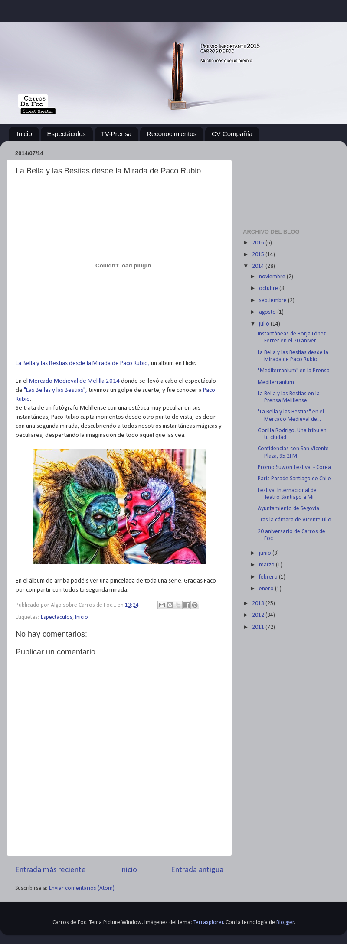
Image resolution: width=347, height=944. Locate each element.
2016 (258, 243)
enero (267, 589)
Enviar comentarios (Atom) (82, 888)
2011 (258, 627)
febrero (269, 577)
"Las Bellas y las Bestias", (55, 390)
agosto (268, 312)
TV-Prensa (116, 133)
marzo (267, 565)
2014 (258, 266)
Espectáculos (66, 133)
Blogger (285, 922)
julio (265, 324)
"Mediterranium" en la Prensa (294, 371)
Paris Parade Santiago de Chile (294, 479)
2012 (258, 615)
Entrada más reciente (50, 870)
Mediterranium (276, 382)
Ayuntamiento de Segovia (288, 508)
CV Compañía (232, 133)
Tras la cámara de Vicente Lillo (294, 520)
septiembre (273, 300)
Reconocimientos (171, 133)
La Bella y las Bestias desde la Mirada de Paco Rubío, (83, 363)
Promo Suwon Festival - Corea (294, 467)
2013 (258, 603)
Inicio (24, 133)
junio (265, 553)
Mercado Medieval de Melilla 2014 (75, 381)
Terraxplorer (208, 922)
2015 (258, 254)
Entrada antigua (197, 870)
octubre (269, 288)
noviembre (273, 277)
